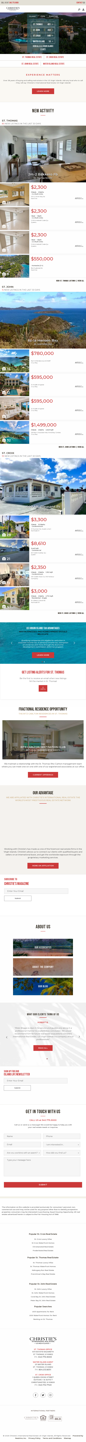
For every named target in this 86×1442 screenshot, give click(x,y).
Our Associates (43, 947)
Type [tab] (42, 16)
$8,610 (38, 543)
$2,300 (39, 187)
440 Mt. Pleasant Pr (43, 507)
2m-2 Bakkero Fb (43, 174)
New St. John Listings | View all (71, 447)
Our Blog (43, 986)
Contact (80, 2)
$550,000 (42, 259)
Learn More (43, 91)
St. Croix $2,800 (43, 510)
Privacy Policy (34, 1438)
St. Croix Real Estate (55, 57)
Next (83, 154)
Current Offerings (43, 775)
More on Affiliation (43, 866)
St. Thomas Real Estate (32, 57)
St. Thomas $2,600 (43, 178)
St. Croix (37, 35)
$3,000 (39, 591)
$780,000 (42, 353)
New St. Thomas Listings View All (70, 281)
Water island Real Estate (53, 63)
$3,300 (39, 519)
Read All (43, 1048)
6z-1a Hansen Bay (43, 340)
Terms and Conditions (52, 1438)
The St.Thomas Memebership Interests (43, 747)
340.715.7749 (45, 1385)
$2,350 (38, 567)
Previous (3, 154)
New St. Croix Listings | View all (71, 613)
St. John (36, 29)
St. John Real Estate (30, 63)
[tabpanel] (43, 643)
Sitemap (67, 1438)
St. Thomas (38, 24)
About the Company (43, 967)
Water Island (39, 41)
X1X (14, 194)
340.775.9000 (9, 2)
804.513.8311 (45, 1370)
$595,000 (42, 377)
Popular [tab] (53, 16)
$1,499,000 (44, 425)
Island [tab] (32, 16)
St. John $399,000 (43, 344)
